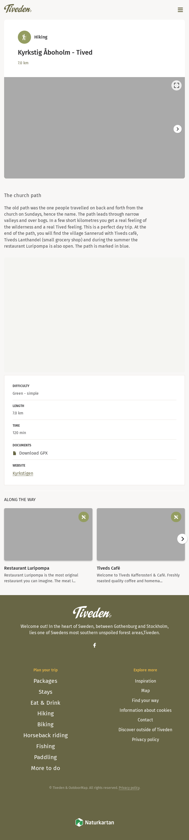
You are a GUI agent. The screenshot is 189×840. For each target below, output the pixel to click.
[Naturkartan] (94, 826)
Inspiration (145, 681)
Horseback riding (45, 735)
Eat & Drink (45, 702)
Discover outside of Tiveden (145, 729)
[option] (94, 127)
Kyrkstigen (23, 473)
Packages (45, 680)
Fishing (45, 746)
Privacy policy (145, 739)
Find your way (145, 700)
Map (145, 690)
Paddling (45, 757)
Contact (145, 719)
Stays (45, 691)
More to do (45, 768)
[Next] (177, 129)
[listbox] (94, 127)
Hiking (45, 713)
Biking (45, 724)
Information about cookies (145, 710)
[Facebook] (94, 645)
